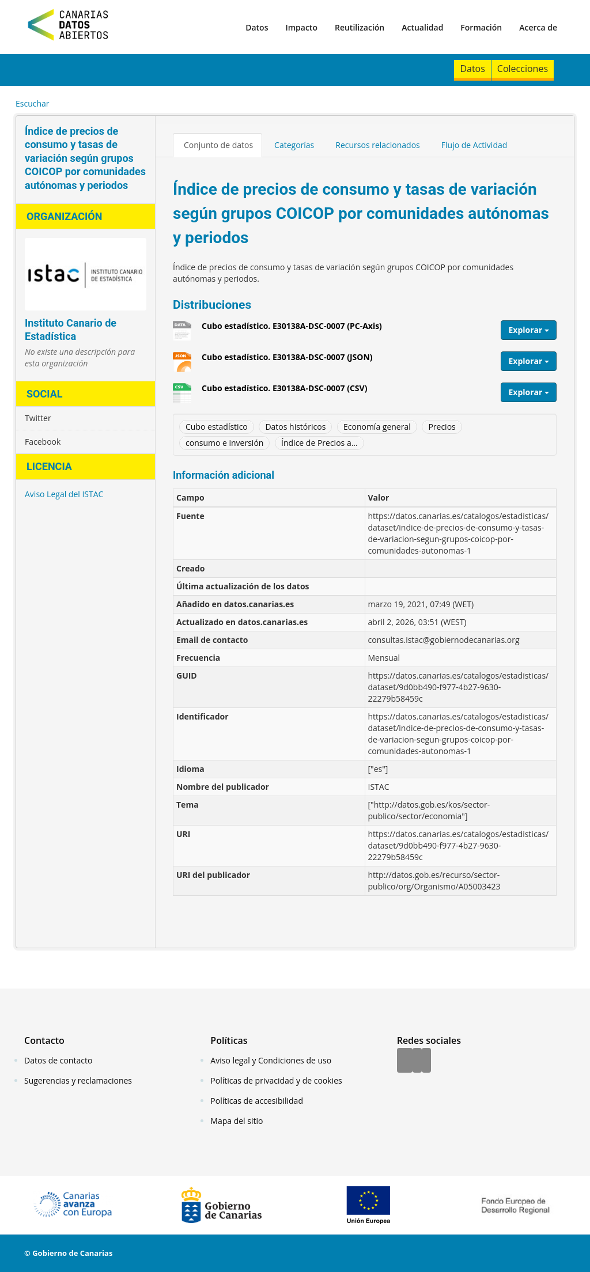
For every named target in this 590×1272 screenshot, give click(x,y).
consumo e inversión (224, 442)
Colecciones (522, 68)
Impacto (301, 27)
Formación (481, 27)
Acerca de (538, 27)
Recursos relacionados (377, 144)
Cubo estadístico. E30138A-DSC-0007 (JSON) (287, 361)
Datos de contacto (58, 1060)
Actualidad (422, 27)
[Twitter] (417, 1061)
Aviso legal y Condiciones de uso (270, 1060)
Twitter (38, 417)
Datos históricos (295, 426)
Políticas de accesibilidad (256, 1100)
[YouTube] (426, 1061)
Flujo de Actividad (474, 144)
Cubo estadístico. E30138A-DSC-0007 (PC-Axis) (292, 330)
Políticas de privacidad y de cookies (276, 1080)
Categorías (294, 144)
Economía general (377, 426)
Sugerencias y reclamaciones (78, 1080)
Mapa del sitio (236, 1120)
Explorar (528, 329)
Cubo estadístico (217, 426)
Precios (441, 426)
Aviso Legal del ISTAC (64, 494)
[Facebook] (405, 1061)
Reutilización (359, 27)
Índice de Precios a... (319, 442)
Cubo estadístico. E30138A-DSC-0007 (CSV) (284, 392)
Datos (256, 27)
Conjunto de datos (218, 144)
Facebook (42, 441)
